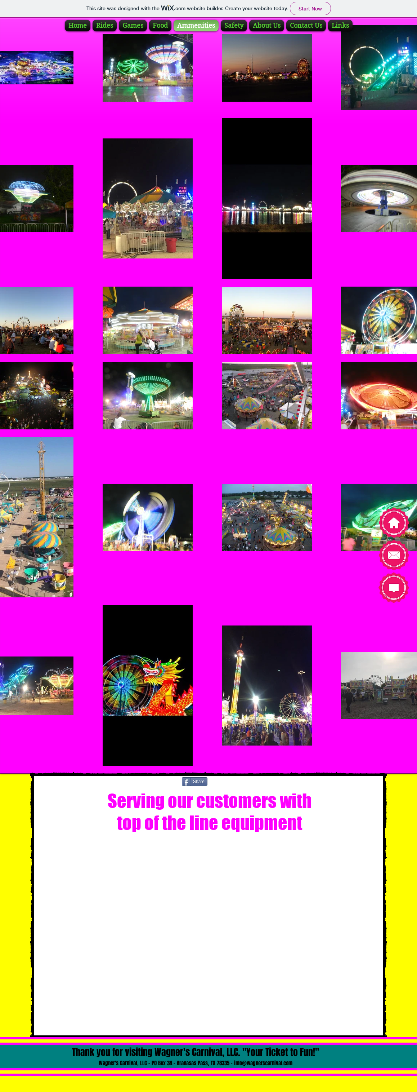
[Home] (394, 523)
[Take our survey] (394, 588)
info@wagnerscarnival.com (263, 1063)
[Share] (194, 781)
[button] (209, 931)
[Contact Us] (394, 555)
